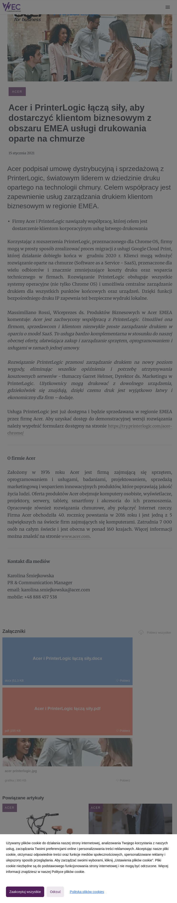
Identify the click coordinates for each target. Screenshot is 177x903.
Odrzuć (55, 892)
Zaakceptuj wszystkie (25, 892)
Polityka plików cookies (87, 892)
